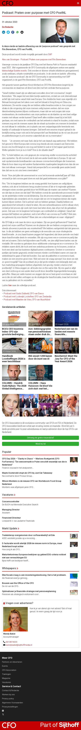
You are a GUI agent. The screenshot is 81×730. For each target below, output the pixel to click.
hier (10, 285)
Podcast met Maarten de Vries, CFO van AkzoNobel (27, 299)
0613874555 (11, 642)
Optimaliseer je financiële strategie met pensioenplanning (29, 591)
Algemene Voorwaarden (12, 703)
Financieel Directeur (11, 518)
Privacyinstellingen (10, 707)
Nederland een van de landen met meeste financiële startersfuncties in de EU (66, 331)
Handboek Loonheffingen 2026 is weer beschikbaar (13, 359)
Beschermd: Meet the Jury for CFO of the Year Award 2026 (66, 359)
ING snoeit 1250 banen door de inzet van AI (40, 357)
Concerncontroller (10, 501)
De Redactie (7, 27)
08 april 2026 (8, 324)
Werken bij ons (8, 694)
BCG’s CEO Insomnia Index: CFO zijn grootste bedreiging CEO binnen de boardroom (12, 331)
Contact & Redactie (10, 690)
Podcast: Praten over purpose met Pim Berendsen (43, 59)
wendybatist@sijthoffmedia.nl (19, 645)
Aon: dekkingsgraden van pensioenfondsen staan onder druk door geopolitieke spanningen (40, 331)
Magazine (6, 678)
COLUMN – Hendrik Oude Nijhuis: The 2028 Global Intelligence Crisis (14, 386)
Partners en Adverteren (12, 662)
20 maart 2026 (61, 324)
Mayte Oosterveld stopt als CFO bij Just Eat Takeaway (27, 473)
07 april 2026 (34, 324)
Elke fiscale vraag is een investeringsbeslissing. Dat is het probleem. (34, 575)
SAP (50, 54)
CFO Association (9, 670)
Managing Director (11, 509)
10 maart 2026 (35, 378)
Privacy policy (8, 698)
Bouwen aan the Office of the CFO (18, 583)
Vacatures (7, 494)
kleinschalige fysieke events (14, 70)
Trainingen (6, 674)
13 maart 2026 (61, 351)
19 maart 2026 (35, 351)
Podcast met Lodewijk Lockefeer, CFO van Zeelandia (27, 296)
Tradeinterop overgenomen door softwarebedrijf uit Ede (28, 535)
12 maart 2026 (9, 378)
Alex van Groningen (10, 59)
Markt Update (9, 528)
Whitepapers (9, 568)
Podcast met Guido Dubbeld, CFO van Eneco (24, 293)
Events (5, 666)
